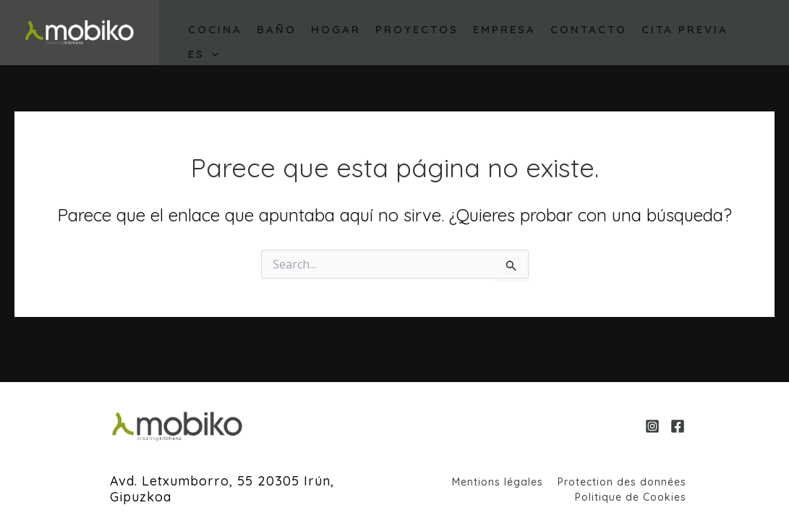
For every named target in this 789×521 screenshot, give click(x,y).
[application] (211, 54)
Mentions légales (497, 481)
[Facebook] (677, 426)
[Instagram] (652, 426)
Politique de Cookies (630, 497)
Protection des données (622, 481)
